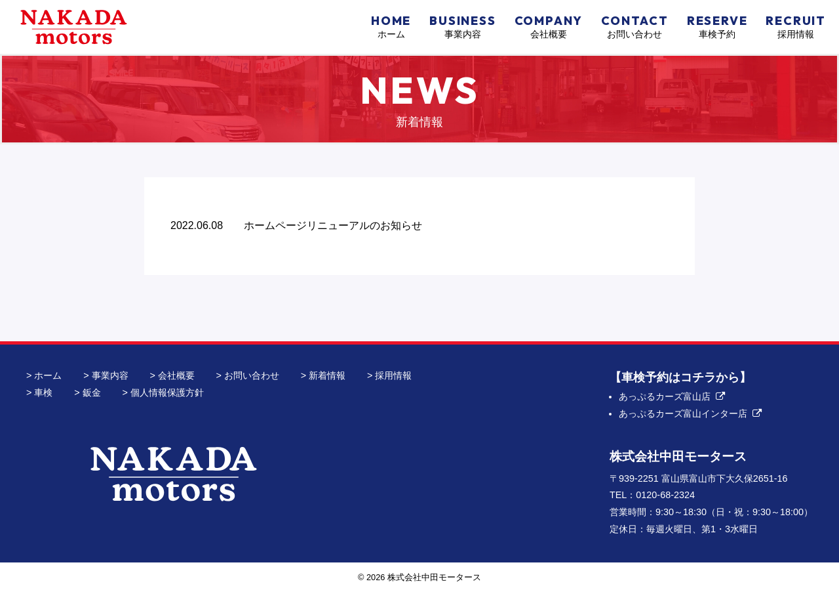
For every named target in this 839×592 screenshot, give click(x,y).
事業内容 (462, 26)
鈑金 (92, 392)
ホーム (391, 26)
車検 (43, 392)
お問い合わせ (635, 26)
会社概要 (549, 26)
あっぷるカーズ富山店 (665, 396)
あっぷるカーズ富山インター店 (683, 413)
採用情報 (796, 26)
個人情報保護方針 (167, 392)
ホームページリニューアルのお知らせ (333, 225)
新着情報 (327, 375)
